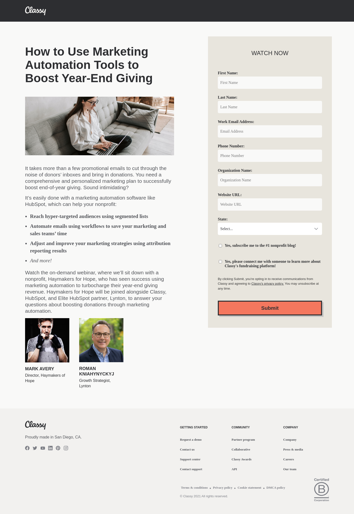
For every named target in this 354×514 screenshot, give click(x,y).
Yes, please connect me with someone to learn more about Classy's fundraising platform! (273, 263)
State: (223, 219)
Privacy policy (222, 487)
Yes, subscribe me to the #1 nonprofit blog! (260, 245)
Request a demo (191, 439)
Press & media (293, 449)
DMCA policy (275, 487)
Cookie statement (249, 487)
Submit (270, 308)
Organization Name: (235, 170)
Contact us (187, 449)
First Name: (228, 73)
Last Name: (227, 97)
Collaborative (241, 449)
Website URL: (230, 195)
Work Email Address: (236, 122)
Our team (289, 469)
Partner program (243, 439)
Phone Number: (231, 146)
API (234, 469)
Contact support (191, 469)
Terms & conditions (194, 487)
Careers (288, 459)
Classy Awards (241, 459)
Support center (190, 459)
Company (289, 439)
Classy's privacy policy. (267, 283)
